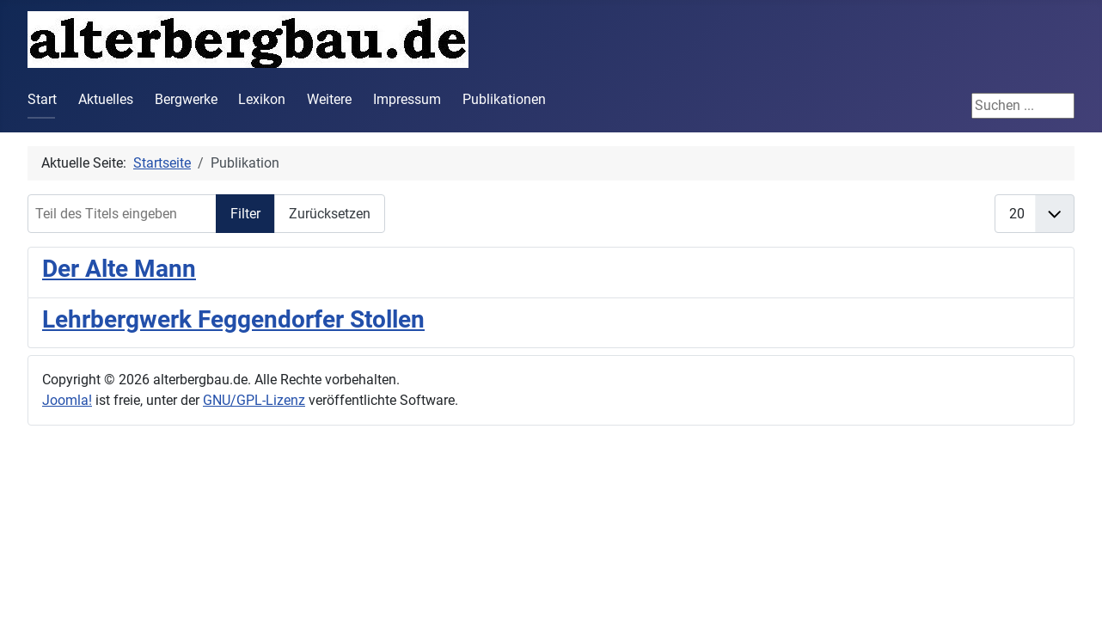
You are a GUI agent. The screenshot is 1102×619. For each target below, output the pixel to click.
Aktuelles (105, 99)
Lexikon (261, 99)
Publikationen (504, 99)
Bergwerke (186, 99)
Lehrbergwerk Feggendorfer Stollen (233, 319)
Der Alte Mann (119, 268)
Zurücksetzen (329, 213)
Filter (245, 213)
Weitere (329, 99)
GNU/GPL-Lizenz (254, 400)
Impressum (407, 99)
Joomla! (67, 400)
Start (42, 99)
